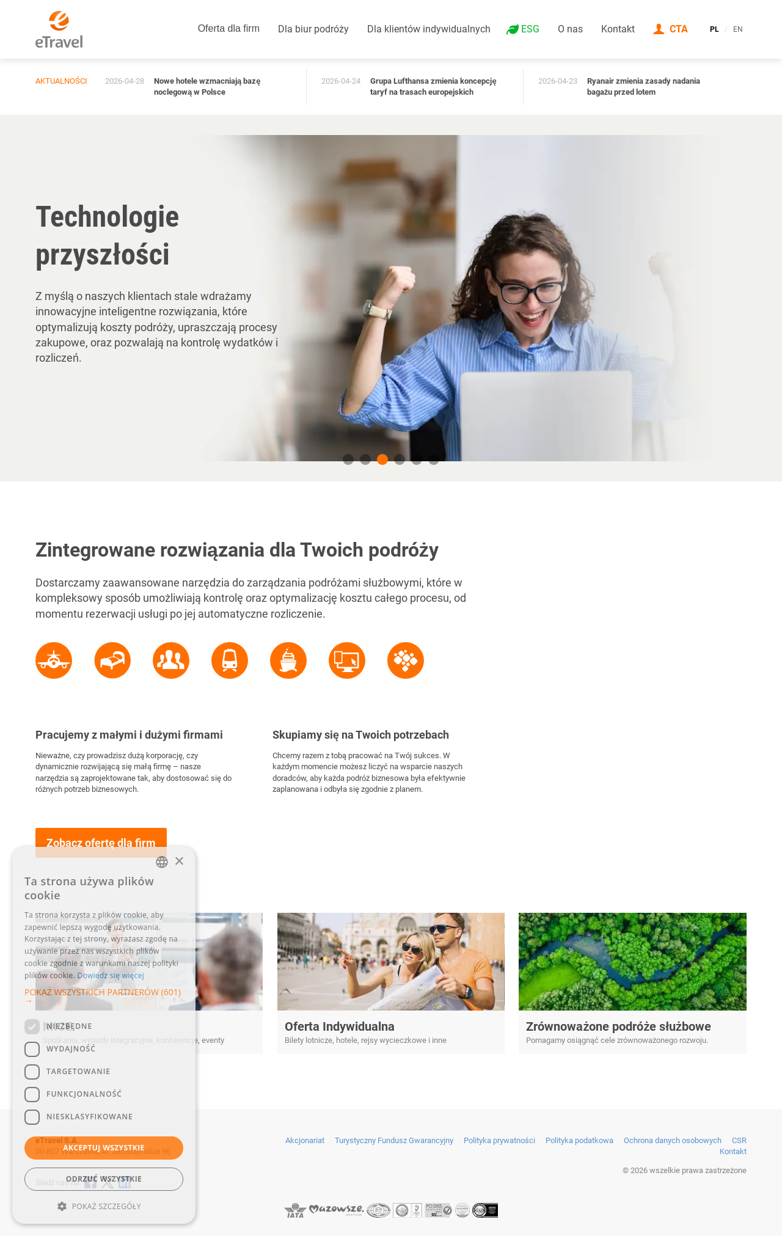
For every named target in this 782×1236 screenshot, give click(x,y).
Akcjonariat (304, 1140)
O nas (570, 29)
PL (714, 29)
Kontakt (618, 29)
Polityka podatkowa (579, 1140)
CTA (679, 29)
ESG (530, 29)
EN (738, 29)
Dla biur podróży (313, 29)
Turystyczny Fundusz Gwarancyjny (394, 1140)
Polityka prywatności (499, 1140)
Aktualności (61, 81)
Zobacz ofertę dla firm (101, 842)
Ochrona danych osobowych (673, 1140)
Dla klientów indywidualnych (429, 29)
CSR (739, 1140)
